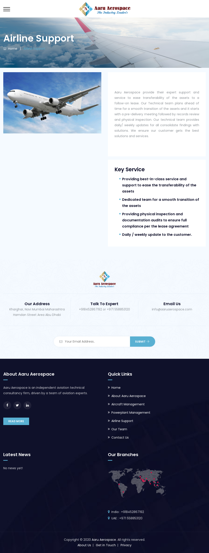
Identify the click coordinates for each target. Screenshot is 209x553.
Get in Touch (106, 545)
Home (10, 48)
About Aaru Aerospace (128, 396)
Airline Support (122, 421)
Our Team (119, 429)
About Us (84, 545)
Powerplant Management (130, 412)
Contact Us (120, 437)
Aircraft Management (128, 404)
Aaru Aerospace (104, 539)
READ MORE (16, 421)
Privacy (126, 545)
